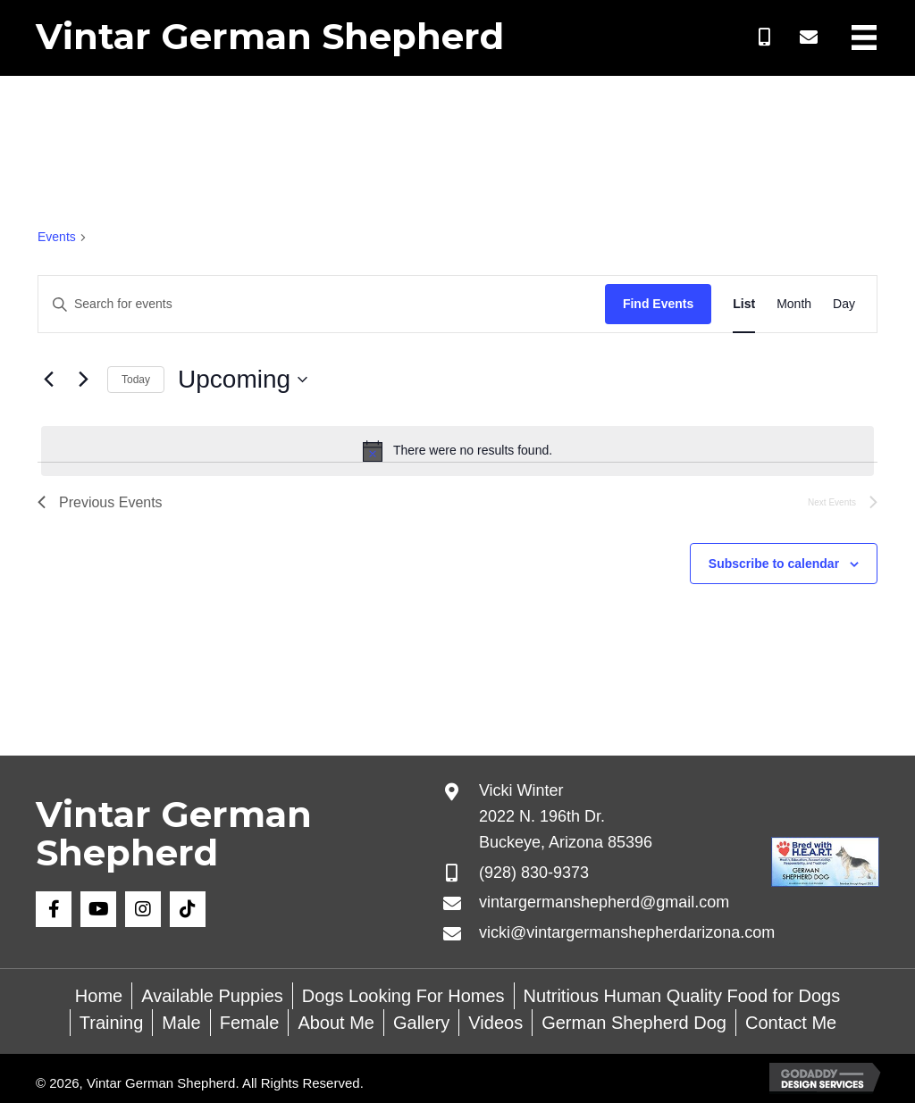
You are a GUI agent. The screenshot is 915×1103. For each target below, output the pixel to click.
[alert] (457, 451)
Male (181, 1022)
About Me (336, 1022)
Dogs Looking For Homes (403, 996)
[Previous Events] (48, 379)
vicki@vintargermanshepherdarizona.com (627, 932)
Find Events (658, 304)
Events (57, 237)
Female (250, 1022)
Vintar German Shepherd (270, 36)
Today (136, 379)
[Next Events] (83, 379)
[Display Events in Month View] (793, 304)
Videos (495, 1022)
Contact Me (790, 1022)
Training (112, 1022)
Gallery (421, 1022)
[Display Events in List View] (744, 304)
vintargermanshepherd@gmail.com (604, 902)
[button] (764, 37)
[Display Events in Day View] (844, 304)
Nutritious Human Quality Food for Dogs (682, 996)
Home (98, 996)
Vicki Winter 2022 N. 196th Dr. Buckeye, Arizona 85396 (565, 816)
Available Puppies (212, 996)
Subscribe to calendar (774, 563)
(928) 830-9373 (534, 873)
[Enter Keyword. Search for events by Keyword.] (321, 304)
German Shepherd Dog (633, 1022)
